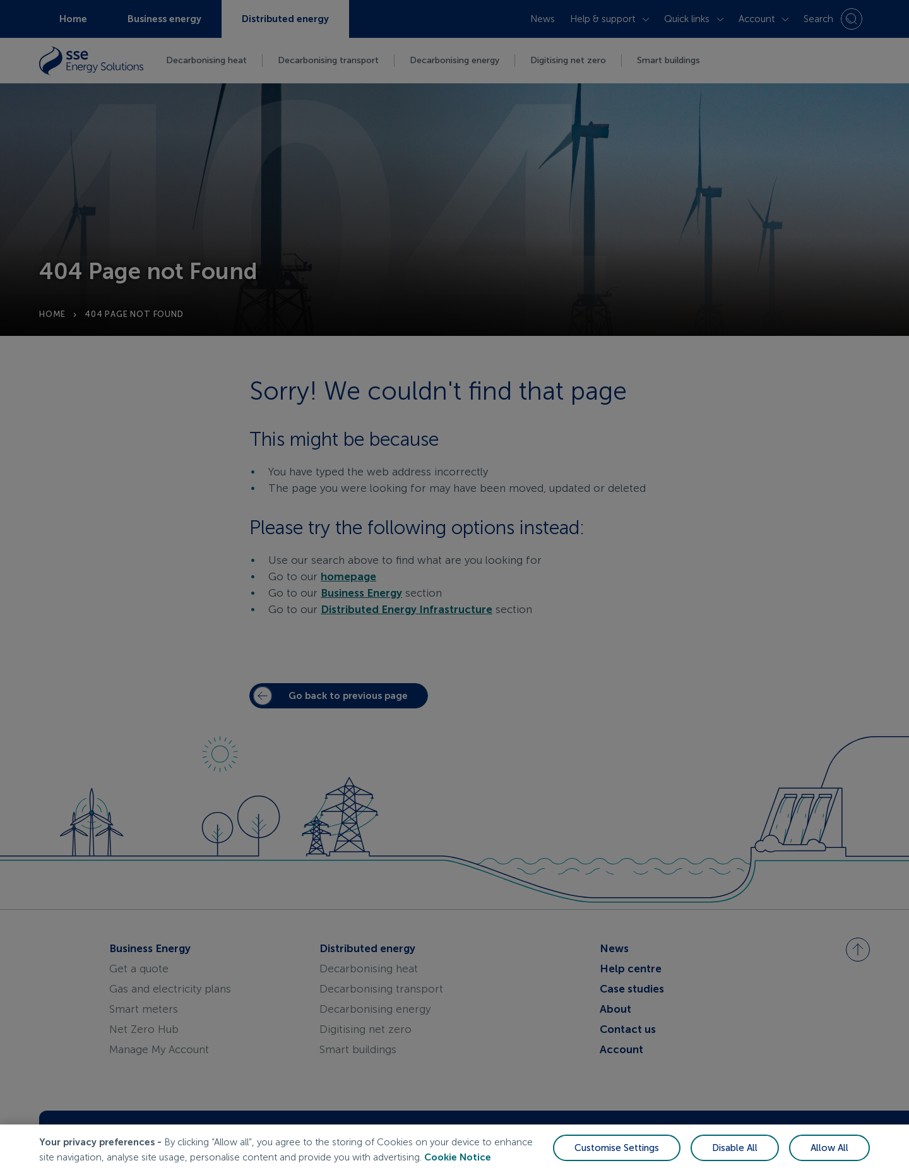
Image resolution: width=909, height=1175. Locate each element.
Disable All (735, 1148)
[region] (454, 1149)
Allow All (829, 1148)
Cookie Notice (457, 1157)
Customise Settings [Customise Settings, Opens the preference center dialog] (616, 1148)
